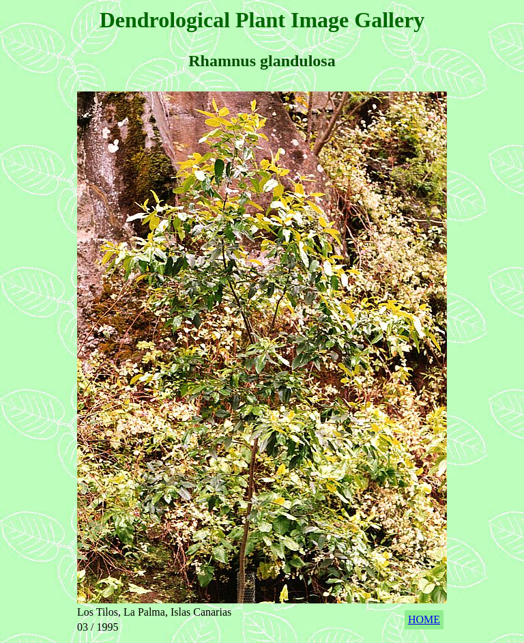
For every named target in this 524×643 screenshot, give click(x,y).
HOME (424, 619)
